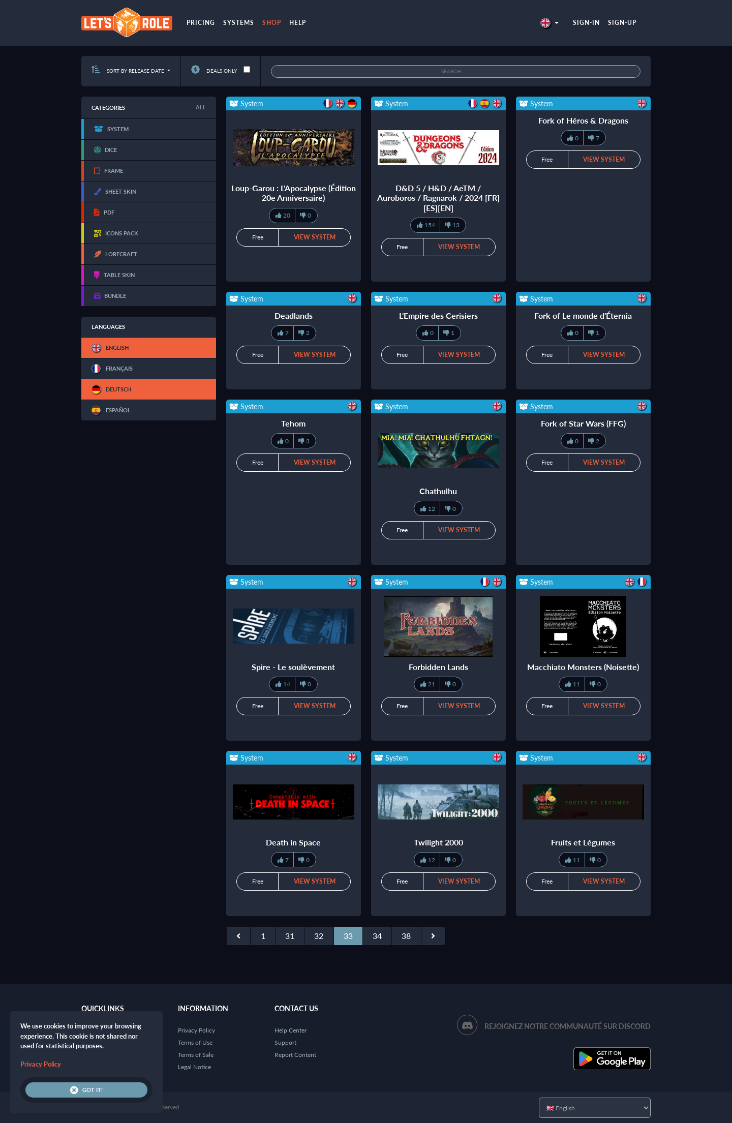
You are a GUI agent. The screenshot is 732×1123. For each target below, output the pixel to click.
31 (289, 935)
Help (297, 22)
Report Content (295, 1054)
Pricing (201, 22)
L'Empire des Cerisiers (438, 315)
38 (406, 935)
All (201, 107)
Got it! (86, 1090)
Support (285, 1042)
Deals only (214, 71)
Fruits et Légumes (583, 842)
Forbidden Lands (438, 667)
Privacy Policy (196, 1030)
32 (318, 935)
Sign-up (622, 22)
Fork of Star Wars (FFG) (583, 423)
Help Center (290, 1030)
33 (348, 935)
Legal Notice (194, 1067)
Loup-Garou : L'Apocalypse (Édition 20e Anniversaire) (293, 192)
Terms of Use (195, 1042)
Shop (271, 22)
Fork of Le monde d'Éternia (583, 315)
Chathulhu (438, 491)
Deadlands (293, 315)
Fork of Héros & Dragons (583, 120)
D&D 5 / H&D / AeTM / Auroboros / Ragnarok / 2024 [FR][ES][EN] (438, 197)
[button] (549, 22)
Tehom (293, 423)
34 (377, 935)
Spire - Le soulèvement (293, 667)
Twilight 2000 (438, 842)
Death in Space (293, 842)
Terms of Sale (196, 1054)
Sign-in (586, 22)
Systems (238, 22)
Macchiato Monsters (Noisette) (583, 667)
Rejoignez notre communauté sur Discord (567, 1026)
